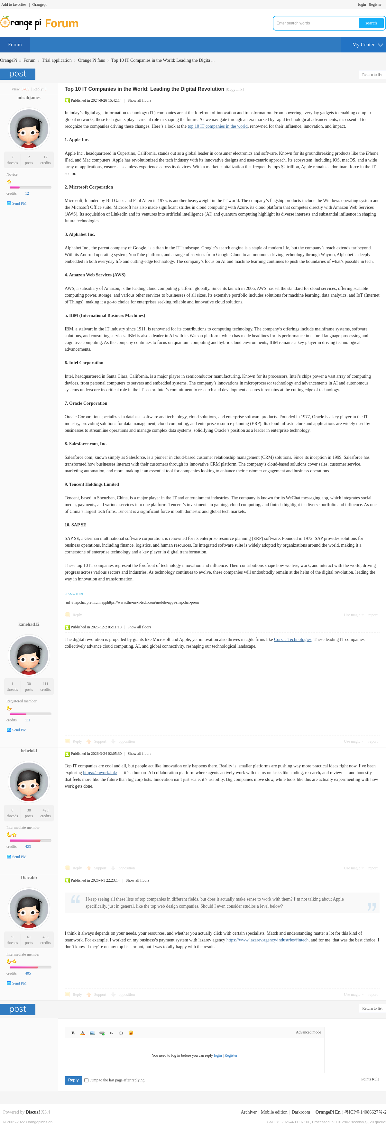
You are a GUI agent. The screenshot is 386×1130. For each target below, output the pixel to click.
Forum (15, 44)
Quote (111, 1033)
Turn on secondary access (384, 4)
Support (100, 741)
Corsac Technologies (293, 639)
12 (46, 157)
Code (121, 1033)
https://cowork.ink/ (100, 772)
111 (45, 683)
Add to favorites (13, 4)
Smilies (131, 1033)
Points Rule (370, 1079)
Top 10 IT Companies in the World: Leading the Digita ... (163, 60)
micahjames (29, 97)
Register (375, 4)
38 (29, 810)
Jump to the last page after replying (114, 1080)
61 (29, 937)
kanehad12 (28, 624)
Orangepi (39, 4)
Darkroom (301, 1112)
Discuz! (33, 1112)
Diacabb (29, 877)
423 (46, 810)
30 (29, 683)
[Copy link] (235, 89)
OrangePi (8, 60)
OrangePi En (328, 1112)
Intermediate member (23, 827)
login (362, 4)
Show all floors (139, 100)
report (373, 615)
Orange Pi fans (91, 60)
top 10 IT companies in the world (218, 126)
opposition (127, 741)
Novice (12, 174)
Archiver (249, 1112)
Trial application (56, 60)
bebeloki (29, 750)
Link (102, 1033)
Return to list (372, 74)
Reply (77, 615)
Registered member (21, 701)
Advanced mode (308, 1032)
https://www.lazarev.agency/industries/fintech (267, 940)
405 (46, 937)
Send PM (19, 203)
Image (92, 1033)
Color (82, 1033)
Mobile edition (274, 1112)
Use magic (352, 615)
